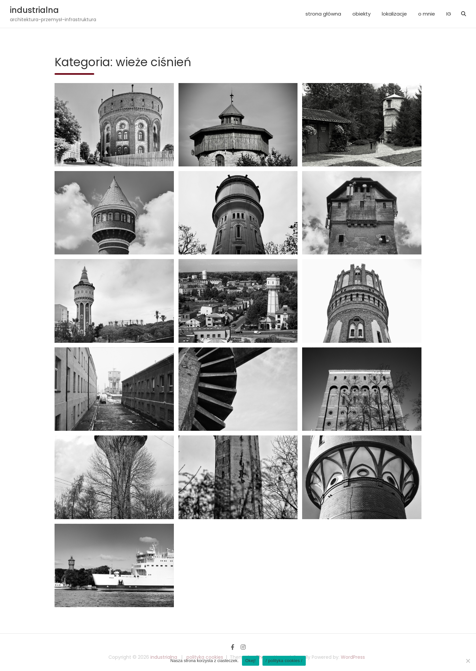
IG (448, 13)
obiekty (361, 13)
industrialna (34, 10)
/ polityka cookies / (284, 660)
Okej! (250, 660)
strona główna (323, 13)
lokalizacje (394, 13)
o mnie (426, 13)
